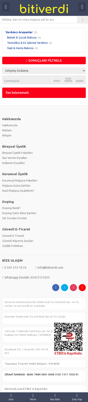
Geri (11, 397)
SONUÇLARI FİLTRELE (44, 60)
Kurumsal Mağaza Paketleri (19, 180)
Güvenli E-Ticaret (13, 235)
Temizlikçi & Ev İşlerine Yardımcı (27, 42)
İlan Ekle (55, 397)
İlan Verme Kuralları (14, 157)
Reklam (7, 130)
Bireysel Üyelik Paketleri (17, 152)
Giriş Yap (77, 397)
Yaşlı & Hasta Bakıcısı (20, 48)
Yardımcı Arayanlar (19, 32)
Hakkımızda (9, 125)
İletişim (6, 135)
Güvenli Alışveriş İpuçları (17, 240)
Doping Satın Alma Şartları (19, 213)
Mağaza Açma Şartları (16, 185)
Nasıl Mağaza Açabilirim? (18, 190)
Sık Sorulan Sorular (14, 218)
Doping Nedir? (11, 207)
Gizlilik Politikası (12, 245)
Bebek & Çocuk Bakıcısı (22, 37)
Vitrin (33, 397)
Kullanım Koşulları (13, 162)
